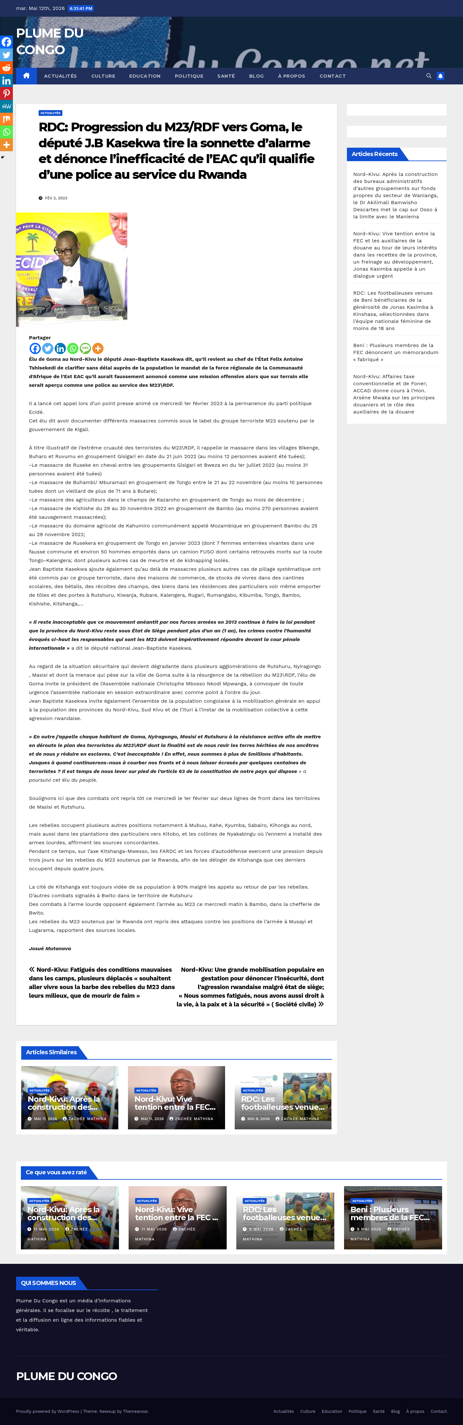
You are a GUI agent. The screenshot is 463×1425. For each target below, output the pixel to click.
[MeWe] (6, 106)
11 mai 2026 (47, 1229)
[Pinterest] (6, 93)
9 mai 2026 (262, 1229)
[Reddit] (6, 67)
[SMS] (85, 348)
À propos (291, 76)
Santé (226, 76)
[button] (428, 76)
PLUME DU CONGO (66, 1376)
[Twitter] (47, 348)
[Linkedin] (60, 348)
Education (145, 76)
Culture (103, 76)
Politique (189, 76)
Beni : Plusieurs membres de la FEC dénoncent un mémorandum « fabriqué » (396, 352)
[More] (98, 348)
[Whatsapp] (72, 348)
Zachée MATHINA (85, 1119)
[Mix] (6, 119)
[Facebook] (35, 348)
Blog (256, 76)
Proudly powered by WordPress (48, 1411)
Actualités (60, 76)
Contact (333, 76)
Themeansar (135, 1411)
